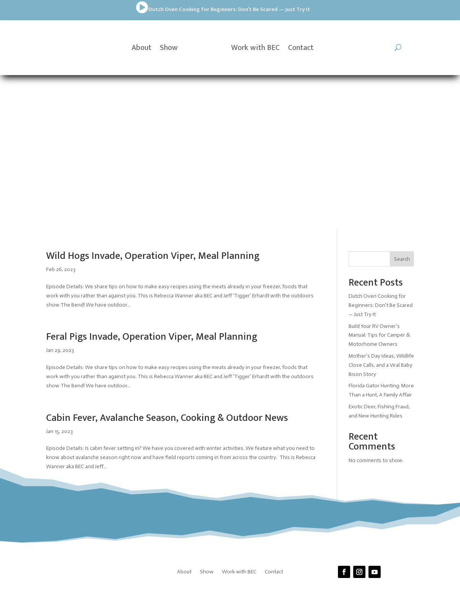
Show (169, 47)
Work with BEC (255, 47)
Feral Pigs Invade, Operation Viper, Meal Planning (151, 183)
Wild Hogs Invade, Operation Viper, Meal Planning (152, 102)
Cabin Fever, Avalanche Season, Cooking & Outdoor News (167, 263)
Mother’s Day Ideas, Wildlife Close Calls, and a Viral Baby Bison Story (381, 210)
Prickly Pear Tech (233, 466)
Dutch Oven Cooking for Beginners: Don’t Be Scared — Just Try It (123, 9)
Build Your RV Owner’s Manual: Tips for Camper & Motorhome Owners (379, 181)
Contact (301, 47)
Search (402, 104)
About (141, 47)
